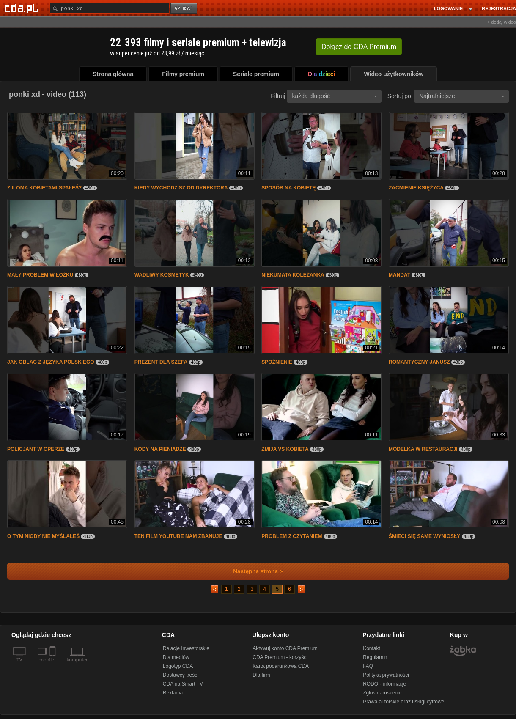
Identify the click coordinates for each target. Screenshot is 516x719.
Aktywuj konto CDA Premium (285, 648)
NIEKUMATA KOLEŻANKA (292, 275)
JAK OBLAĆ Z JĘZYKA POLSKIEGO (50, 362)
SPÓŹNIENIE (276, 362)
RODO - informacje (384, 684)
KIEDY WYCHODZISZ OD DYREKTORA (181, 188)
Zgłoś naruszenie (382, 693)
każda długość (334, 96)
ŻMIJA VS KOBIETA (284, 449)
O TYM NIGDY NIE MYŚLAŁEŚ (43, 536)
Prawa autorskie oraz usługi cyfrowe (403, 702)
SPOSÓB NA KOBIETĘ (288, 188)
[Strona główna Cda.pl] (23, 8)
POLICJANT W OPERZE (35, 449)
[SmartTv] (53, 665)
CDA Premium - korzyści (280, 657)
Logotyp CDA (178, 666)
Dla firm (261, 675)
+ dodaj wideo (501, 22)
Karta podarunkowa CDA (281, 666)
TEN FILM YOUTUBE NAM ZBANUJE (178, 536)
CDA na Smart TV (183, 684)
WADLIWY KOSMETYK (161, 275)
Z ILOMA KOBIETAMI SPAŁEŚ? (44, 188)
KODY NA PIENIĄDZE (160, 449)
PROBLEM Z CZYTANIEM (291, 536)
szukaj (184, 8)
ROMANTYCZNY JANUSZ (419, 362)
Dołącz (358, 46)
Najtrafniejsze (462, 96)
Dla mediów (176, 657)
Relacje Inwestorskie (186, 648)
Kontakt (371, 648)
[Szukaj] (109, 8)
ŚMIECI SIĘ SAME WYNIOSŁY (424, 536)
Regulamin (375, 657)
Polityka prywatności (386, 675)
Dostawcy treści (180, 675)
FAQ (368, 666)
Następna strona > (252, 571)
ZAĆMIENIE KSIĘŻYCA (416, 188)
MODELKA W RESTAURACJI (423, 449)
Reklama (173, 693)
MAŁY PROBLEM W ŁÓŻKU (40, 275)
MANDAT (399, 275)
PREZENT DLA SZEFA (161, 362)
